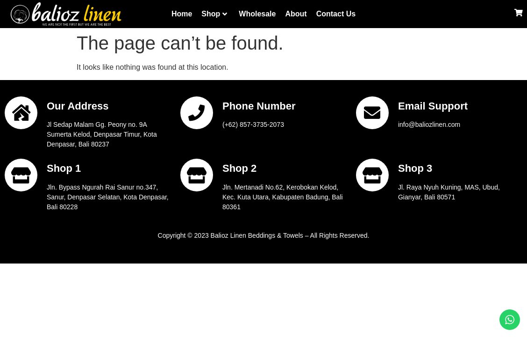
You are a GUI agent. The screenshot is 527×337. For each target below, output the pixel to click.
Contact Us (336, 14)
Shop (214, 14)
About (295, 14)
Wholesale (257, 14)
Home (181, 14)
